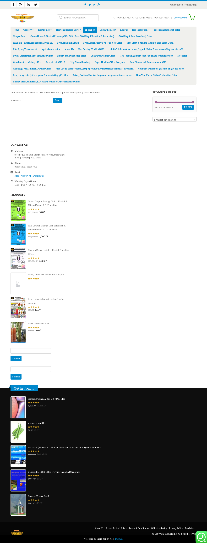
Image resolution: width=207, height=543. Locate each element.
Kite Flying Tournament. (25, 49)
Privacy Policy (176, 528)
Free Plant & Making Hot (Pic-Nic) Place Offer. (150, 42)
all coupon (90, 30)
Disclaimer (190, 528)
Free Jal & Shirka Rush (68, 42)
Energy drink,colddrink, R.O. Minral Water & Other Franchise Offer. (46, 81)
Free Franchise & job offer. (167, 30)
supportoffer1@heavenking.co (29, 175)
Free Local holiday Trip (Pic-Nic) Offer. (102, 42)
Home (16, 30)
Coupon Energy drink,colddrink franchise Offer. (48, 252)
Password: (31, 100)
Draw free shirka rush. (39, 323)
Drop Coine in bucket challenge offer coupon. (46, 301)
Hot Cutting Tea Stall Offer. (92, 49)
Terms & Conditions (139, 528)
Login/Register (108, 30)
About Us (69, 49)
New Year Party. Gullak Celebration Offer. (156, 75)
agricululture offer (51, 49)
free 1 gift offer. (139, 30)
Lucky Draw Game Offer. (103, 55)
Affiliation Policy (159, 528)
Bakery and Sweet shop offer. (71, 55)
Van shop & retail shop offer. (27, 62)
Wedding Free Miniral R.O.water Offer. (32, 68)
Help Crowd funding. (80, 62)
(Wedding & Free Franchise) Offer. (136, 36)
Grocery (27, 30)
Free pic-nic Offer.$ (55, 62)
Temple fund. (19, 36)
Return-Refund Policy (116, 528)
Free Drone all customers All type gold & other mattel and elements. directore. (95, 68)
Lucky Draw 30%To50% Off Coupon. (46, 274)
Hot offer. (182, 55)
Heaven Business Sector (68, 30)
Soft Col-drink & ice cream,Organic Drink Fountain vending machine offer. (147, 49)
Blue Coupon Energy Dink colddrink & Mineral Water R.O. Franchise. (46, 227)
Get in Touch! (24, 388)
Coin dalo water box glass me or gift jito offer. (161, 68)
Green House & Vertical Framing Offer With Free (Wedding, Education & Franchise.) (72, 36)
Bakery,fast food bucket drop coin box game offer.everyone (102, 75)
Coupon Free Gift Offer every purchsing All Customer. (54, 472)
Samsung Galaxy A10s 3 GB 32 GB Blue (46, 399)
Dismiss (119, 538)
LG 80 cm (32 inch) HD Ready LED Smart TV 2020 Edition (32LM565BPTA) (64, 447)
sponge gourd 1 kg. (37, 423)
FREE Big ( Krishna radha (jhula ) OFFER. (33, 42)
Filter (188, 107)
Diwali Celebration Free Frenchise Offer (33, 55)
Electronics (44, 30)
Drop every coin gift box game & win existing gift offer (40, 75)
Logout (124, 30)
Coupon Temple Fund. (38, 496)
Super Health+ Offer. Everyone (110, 62)
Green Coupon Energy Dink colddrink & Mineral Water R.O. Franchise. (47, 203)
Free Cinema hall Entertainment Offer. (149, 62)
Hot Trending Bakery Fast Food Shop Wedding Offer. (146, 55)
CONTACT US (180, 18)
